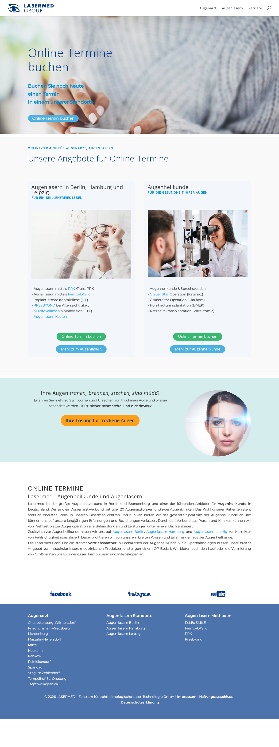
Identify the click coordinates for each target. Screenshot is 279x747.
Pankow (34, 656)
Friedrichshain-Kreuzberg (49, 628)
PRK (72, 289)
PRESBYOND (44, 305)
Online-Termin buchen (81, 336)
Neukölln (35, 651)
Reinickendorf (39, 662)
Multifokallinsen (47, 311)
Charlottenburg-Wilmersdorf (51, 623)
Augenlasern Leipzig (210, 532)
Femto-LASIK (79, 294)
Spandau (35, 667)
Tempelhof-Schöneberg (47, 678)
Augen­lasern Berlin (128, 532)
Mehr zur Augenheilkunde (197, 349)
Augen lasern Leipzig (123, 634)
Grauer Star (159, 294)
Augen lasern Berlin (122, 623)
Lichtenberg (38, 634)
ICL (84, 300)
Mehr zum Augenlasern (81, 349)
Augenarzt (208, 8)
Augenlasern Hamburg (165, 532)
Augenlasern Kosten (50, 317)
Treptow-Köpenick (43, 684)
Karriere (255, 8)
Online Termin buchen (53, 118)
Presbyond (193, 639)
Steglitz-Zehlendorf (44, 673)
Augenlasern (232, 8)
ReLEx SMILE (195, 623)
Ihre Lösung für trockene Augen (100, 420)
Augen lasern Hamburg (125, 628)
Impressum (186, 697)
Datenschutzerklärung (140, 702)
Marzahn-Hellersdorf (44, 639)
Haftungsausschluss (215, 697)
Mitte (32, 645)
